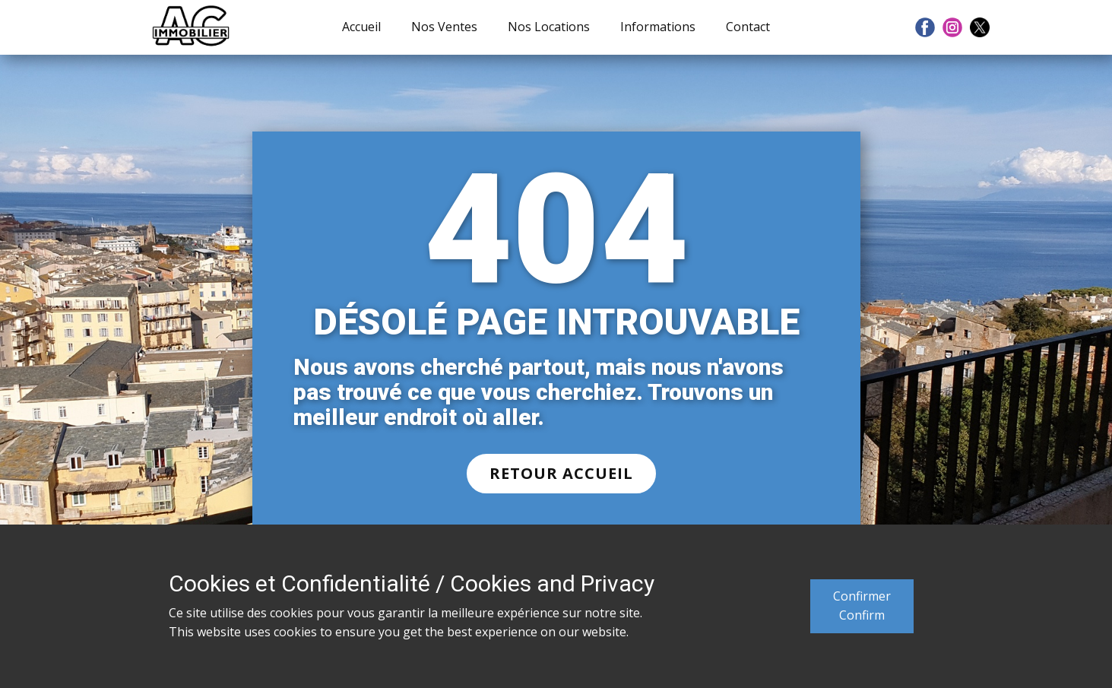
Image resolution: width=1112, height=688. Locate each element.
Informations (657, 26)
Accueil (361, 26)
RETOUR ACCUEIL (561, 473)
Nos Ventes (444, 26)
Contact (748, 26)
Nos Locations (549, 26)
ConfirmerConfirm (862, 606)
